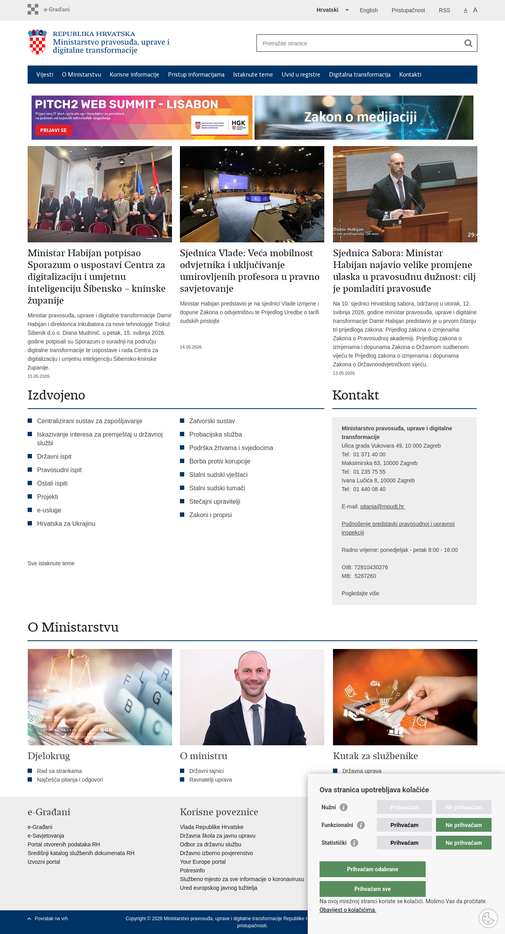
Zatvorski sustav (212, 421)
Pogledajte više (360, 593)
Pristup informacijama (196, 74)
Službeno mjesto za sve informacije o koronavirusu (242, 879)
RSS (445, 10)
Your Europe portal (203, 862)
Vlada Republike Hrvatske (211, 827)
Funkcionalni (337, 841)
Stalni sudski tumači (217, 488)
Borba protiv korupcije (220, 461)
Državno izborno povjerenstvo (216, 853)
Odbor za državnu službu (210, 844)
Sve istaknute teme (51, 563)
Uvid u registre (301, 74)
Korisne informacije (134, 74)
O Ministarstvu (81, 74)
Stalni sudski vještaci (219, 474)
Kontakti (410, 74)
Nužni (329, 823)
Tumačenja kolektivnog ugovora (381, 779)
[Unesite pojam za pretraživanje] (358, 43)
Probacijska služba (215, 434)
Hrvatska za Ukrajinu (66, 523)
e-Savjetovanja (46, 836)
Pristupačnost (408, 10)
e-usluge (49, 510)
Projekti (47, 496)
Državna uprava (362, 771)
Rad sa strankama (59, 771)
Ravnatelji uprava (210, 779)
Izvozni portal (44, 862)
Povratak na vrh (51, 918)
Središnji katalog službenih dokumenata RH (81, 853)
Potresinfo (192, 870)
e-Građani (40, 827)
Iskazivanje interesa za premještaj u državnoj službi (100, 438)
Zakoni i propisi (210, 515)
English (369, 10)
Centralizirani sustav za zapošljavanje (89, 421)
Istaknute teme (253, 74)
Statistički (334, 858)
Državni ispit (54, 456)
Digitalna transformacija (360, 74)
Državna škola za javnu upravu (217, 836)
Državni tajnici (206, 771)
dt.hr (398, 506)
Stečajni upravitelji (214, 501)
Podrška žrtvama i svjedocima (231, 447)
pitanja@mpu (376, 506)
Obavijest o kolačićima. (348, 910)
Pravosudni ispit (59, 470)
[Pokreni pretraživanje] (468, 43)
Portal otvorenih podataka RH (64, 844)
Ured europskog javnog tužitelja (218, 888)
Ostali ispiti (52, 483)
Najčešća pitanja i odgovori (70, 779)
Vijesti (44, 74)
